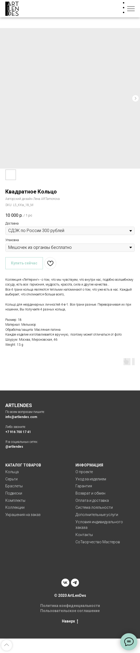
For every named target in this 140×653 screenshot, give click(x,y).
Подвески (13, 493)
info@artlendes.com (21, 417)
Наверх (70, 621)
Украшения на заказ (23, 514)
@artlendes (14, 447)
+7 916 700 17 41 (18, 432)
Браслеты (14, 486)
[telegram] (75, 583)
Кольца (12, 472)
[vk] (65, 583)
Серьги (11, 479)
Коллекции (15, 507)
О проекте (84, 472)
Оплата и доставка (92, 500)
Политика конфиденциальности (70, 605)
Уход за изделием (90, 479)
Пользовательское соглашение (70, 611)
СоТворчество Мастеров (97, 542)
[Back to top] (6, 645)
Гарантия (83, 486)
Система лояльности (94, 507)
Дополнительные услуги (96, 514)
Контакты (84, 535)
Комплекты (15, 500)
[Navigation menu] (131, 9)
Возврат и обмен (90, 493)
